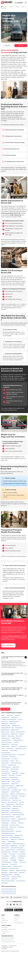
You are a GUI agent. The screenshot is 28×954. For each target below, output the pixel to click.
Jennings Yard (5, 791)
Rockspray (18, 831)
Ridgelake (21, 827)
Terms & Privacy (5, 931)
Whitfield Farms (13, 872)
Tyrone (20, 719)
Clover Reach (10, 748)
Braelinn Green (5, 731)
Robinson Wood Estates (7, 829)
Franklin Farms (5, 771)
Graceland (4, 775)
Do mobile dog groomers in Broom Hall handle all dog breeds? (12, 673)
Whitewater (4, 872)
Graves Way (11, 775)
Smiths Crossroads (6, 843)
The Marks (13, 856)
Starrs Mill (22, 845)
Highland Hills (19, 785)
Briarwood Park (5, 734)
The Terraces (5, 860)
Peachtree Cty (14, 717)
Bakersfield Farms (14, 721)
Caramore (16, 742)
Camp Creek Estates (6, 742)
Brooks (3, 715)
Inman (24, 789)
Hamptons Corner (6, 781)
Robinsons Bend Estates (7, 831)
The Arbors (4, 854)
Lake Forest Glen (16, 800)
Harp (13, 781)
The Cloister (12, 854)
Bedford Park (4, 723)
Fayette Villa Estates (16, 763)
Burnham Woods (5, 738)
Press (15, 920)
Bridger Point (14, 734)
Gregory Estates (5, 779)
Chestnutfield (22, 746)
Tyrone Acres (13, 864)
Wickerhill (21, 872)
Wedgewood (4, 868)
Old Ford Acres (5, 818)
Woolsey (17, 715)
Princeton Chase (14, 825)
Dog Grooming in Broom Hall (8, 891)
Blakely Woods (5, 729)
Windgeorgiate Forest (7, 874)
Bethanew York (16, 725)
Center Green (14, 744)
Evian (17, 760)
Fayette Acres (5, 763)
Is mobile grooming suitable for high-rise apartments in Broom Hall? (12, 695)
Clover (3, 748)
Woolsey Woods (21, 880)
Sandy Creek (4, 837)
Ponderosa (21, 823)
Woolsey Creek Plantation (8, 880)
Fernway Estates (12, 765)
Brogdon (22, 734)
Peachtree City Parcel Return (9, 719)
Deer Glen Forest (5, 758)
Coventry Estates (5, 752)
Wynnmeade (4, 883)
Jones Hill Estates (15, 791)
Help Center (4, 927)
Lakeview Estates (12, 802)
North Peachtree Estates (7, 816)
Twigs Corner (5, 864)
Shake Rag (21, 839)
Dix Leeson (15, 758)
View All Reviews (8, 645)
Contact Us (17, 917)
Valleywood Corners (6, 866)
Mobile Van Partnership (7, 939)
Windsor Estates (5, 876)
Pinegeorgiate (5, 823)
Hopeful (3, 787)
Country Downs (14, 750)
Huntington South (17, 789)
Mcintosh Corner (17, 806)
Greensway (4, 777)
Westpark (11, 870)
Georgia (17, 6)
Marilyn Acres (19, 804)
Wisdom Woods (5, 878)
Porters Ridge (5, 825)
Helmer (18, 781)
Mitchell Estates (15, 810)
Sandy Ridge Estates (15, 837)
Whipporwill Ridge (20, 870)
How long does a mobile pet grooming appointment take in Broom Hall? (11, 688)
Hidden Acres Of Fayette (7, 785)
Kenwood (12, 794)
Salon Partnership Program (8, 941)
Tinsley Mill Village (6, 862)
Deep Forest (13, 756)
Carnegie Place (5, 744)
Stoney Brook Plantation (17, 847)
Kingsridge (22, 796)
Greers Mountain (13, 777)
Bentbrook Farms (5, 725)
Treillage (15, 862)
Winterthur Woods (16, 876)
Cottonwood (4, 750)
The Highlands (5, 856)
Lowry (3, 804)
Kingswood (4, 798)
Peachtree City (5, 717)
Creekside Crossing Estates (8, 754)
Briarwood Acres (20, 731)
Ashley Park (4, 721)
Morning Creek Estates (16, 812)
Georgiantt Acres (6, 773)
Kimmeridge (14, 796)
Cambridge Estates (18, 740)
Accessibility (4, 948)
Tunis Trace (22, 862)
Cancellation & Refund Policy (8, 929)
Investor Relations (18, 922)
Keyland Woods (5, 796)
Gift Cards (3, 922)
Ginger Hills (15, 773)
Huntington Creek (12, 787)
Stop (2, 849)
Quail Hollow (4, 827)
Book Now (20, 45)
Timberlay (20, 860)
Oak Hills (18, 816)
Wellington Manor (14, 868)
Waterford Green (18, 866)
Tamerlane (15, 851)
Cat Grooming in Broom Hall (8, 893)
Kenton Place (4, 794)
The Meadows (21, 856)
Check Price (7, 45)
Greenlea (18, 775)
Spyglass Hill (14, 845)
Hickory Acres (14, 783)
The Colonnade (21, 854)
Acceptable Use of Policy (6, 947)
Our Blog (3, 933)
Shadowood (13, 839)
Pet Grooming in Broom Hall (8, 889)
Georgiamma (14, 771)
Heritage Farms (5, 783)
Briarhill (13, 731)
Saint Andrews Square (7, 835)
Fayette (23, 6)
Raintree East (13, 827)
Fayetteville (10, 715)
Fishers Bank (15, 767)
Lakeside (3, 802)
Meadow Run (15, 808)
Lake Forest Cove (6, 800)
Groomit (5, 6)
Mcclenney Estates (6, 806)
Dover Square (5, 760)
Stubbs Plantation (10, 849)
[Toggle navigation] (25, 2)
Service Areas (4, 920)
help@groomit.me (17, 901)
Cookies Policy (12, 945)
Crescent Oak (21, 754)
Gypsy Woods (15, 779)
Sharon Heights (11, 841)
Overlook (13, 818)
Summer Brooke (21, 849)
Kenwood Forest (21, 794)
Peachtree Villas (5, 820)
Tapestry (22, 851)
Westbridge (4, 870)
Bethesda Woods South (7, 727)
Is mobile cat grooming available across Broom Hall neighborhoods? (12, 681)
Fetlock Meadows (6, 767)
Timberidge (13, 860)
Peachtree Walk (16, 820)
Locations (11, 6)
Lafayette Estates (13, 798)
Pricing (3, 918)
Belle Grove (13, 723)
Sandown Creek (19, 835)
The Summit (21, 858)
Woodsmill (14, 878)
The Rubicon (12, 858)
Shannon (3, 841)
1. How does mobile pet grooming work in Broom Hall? (12, 657)
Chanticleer (14, 746)
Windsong (17, 874)
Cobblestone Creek (20, 748)
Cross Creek (4, 756)
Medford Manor (5, 810)
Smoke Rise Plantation (19, 843)
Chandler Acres (5, 746)
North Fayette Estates (18, 814)
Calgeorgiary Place (6, 740)
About (2, 917)
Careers (16, 918)
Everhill (12, 760)
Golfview (22, 773)
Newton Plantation (6, 814)
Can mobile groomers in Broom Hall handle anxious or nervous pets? (11, 703)
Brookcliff (4, 736)
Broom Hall (3, 8)
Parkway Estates (21, 818)
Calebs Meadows (16, 738)
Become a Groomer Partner (8, 937)
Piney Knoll (14, 823)
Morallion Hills (5, 812)
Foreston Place (14, 769)
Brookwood (11, 736)
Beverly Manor (19, 727)
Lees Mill (21, 802)
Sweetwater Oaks (6, 851)
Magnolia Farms (10, 804)
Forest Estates (5, 769)
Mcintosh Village (5, 808)
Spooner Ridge (5, 845)
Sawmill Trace (5, 839)
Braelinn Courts (15, 729)
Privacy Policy (4, 945)
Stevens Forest (5, 847)
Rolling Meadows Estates (7, 833)
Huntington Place (6, 789)
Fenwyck (3, 765)
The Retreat (4, 858)
